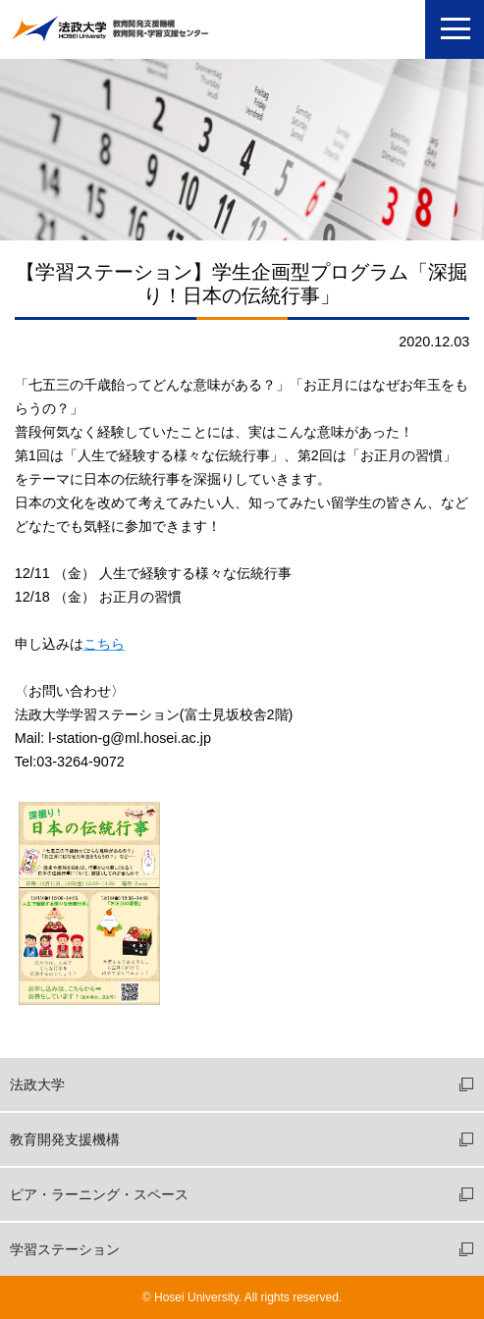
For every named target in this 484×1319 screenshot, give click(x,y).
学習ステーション (65, 1249)
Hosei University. (198, 1297)
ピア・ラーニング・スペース (99, 1194)
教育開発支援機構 (65, 1139)
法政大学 (37, 1084)
